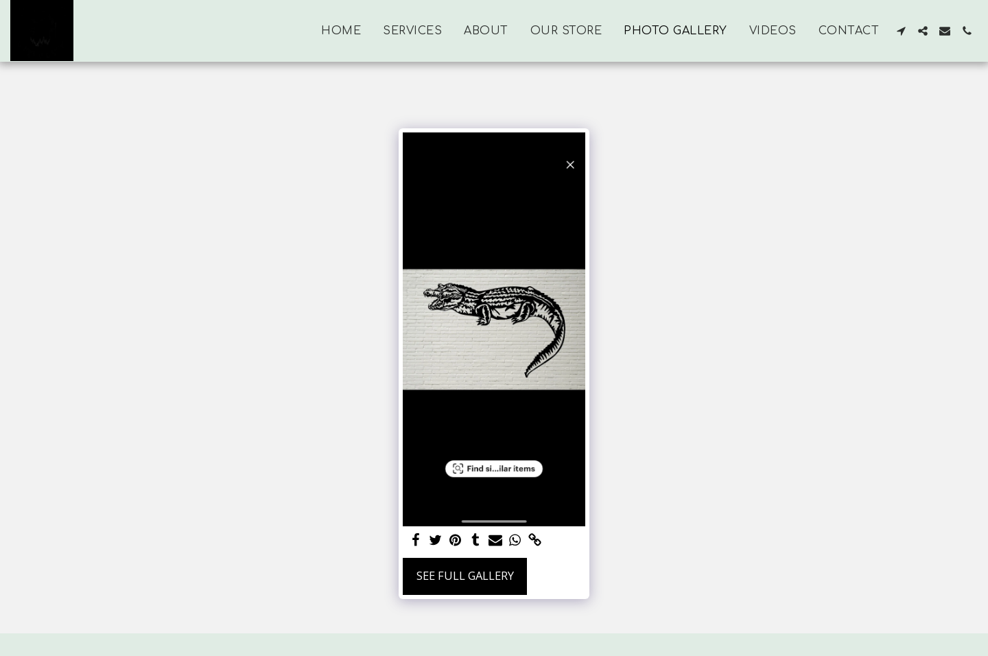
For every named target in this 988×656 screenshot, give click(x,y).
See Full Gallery (465, 575)
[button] (901, 30)
